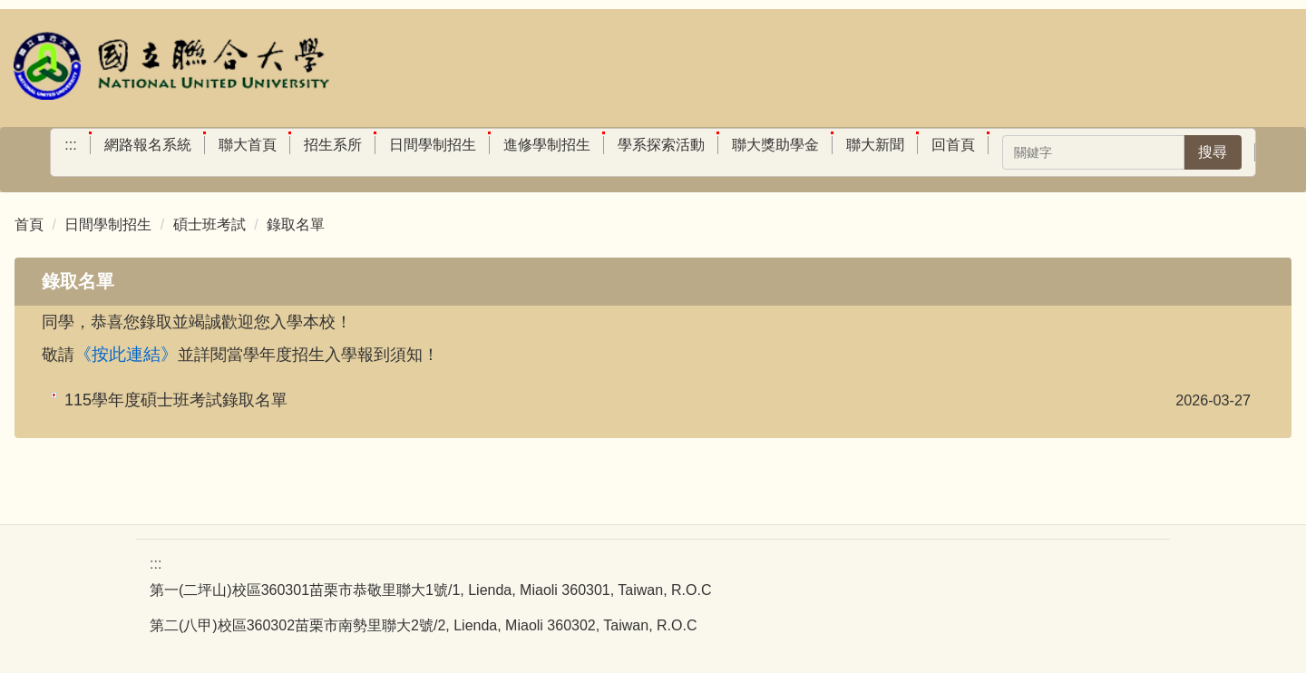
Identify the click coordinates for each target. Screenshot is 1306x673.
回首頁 (953, 144)
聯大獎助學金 (775, 144)
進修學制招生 (546, 144)
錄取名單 (296, 224)
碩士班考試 (209, 224)
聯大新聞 (875, 144)
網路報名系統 (147, 144)
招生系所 (333, 144)
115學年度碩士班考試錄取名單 (176, 400)
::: (70, 144)
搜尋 (1212, 152)
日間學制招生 (432, 144)
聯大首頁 (248, 144)
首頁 (29, 224)
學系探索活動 (661, 144)
